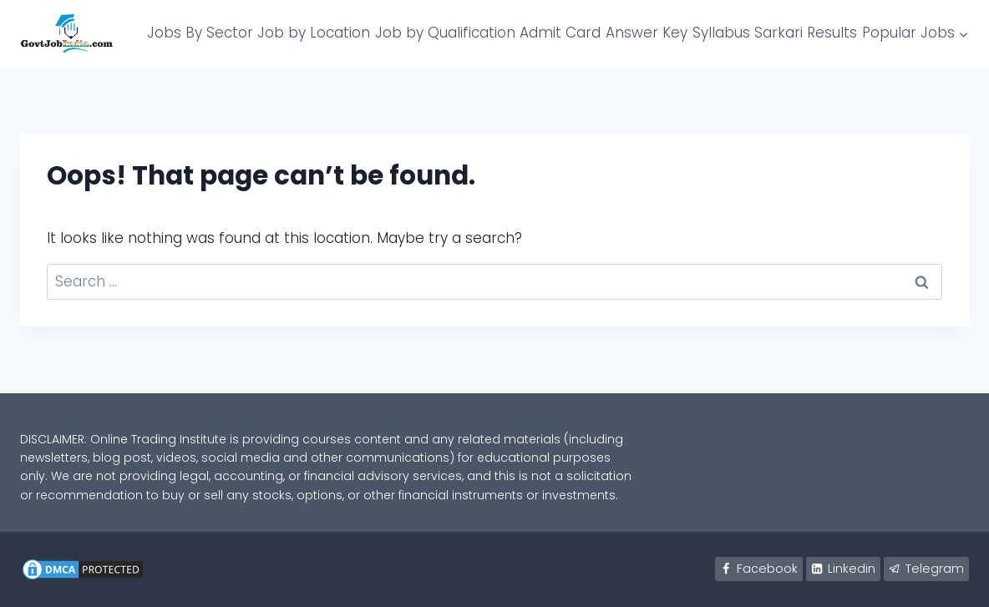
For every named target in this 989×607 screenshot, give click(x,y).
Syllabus (721, 33)
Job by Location (313, 33)
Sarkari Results (805, 33)
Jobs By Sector (200, 33)
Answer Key (646, 33)
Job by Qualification (445, 33)
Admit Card (560, 33)
